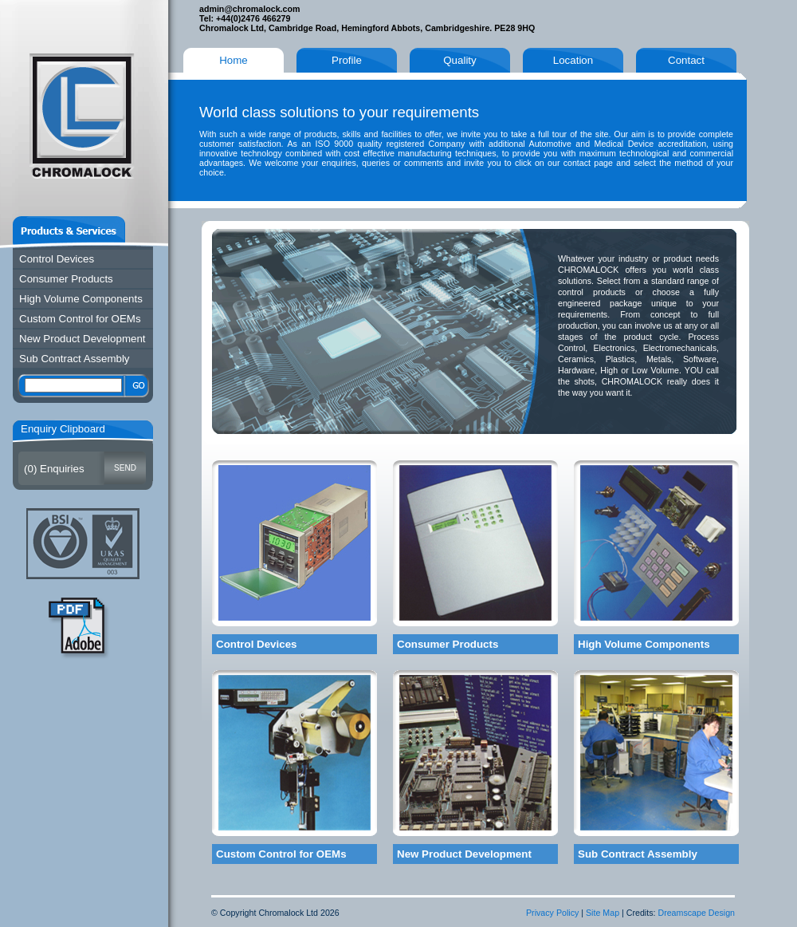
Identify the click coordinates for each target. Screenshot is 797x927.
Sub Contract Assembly (74, 359)
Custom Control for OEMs (80, 319)
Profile (347, 60)
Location (573, 60)
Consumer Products (66, 279)
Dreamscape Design (696, 912)
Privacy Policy (552, 912)
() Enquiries (54, 469)
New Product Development (82, 339)
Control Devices (56, 259)
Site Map (602, 912)
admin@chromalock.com (249, 9)
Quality (459, 60)
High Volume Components (81, 299)
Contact (686, 60)
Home (233, 60)
